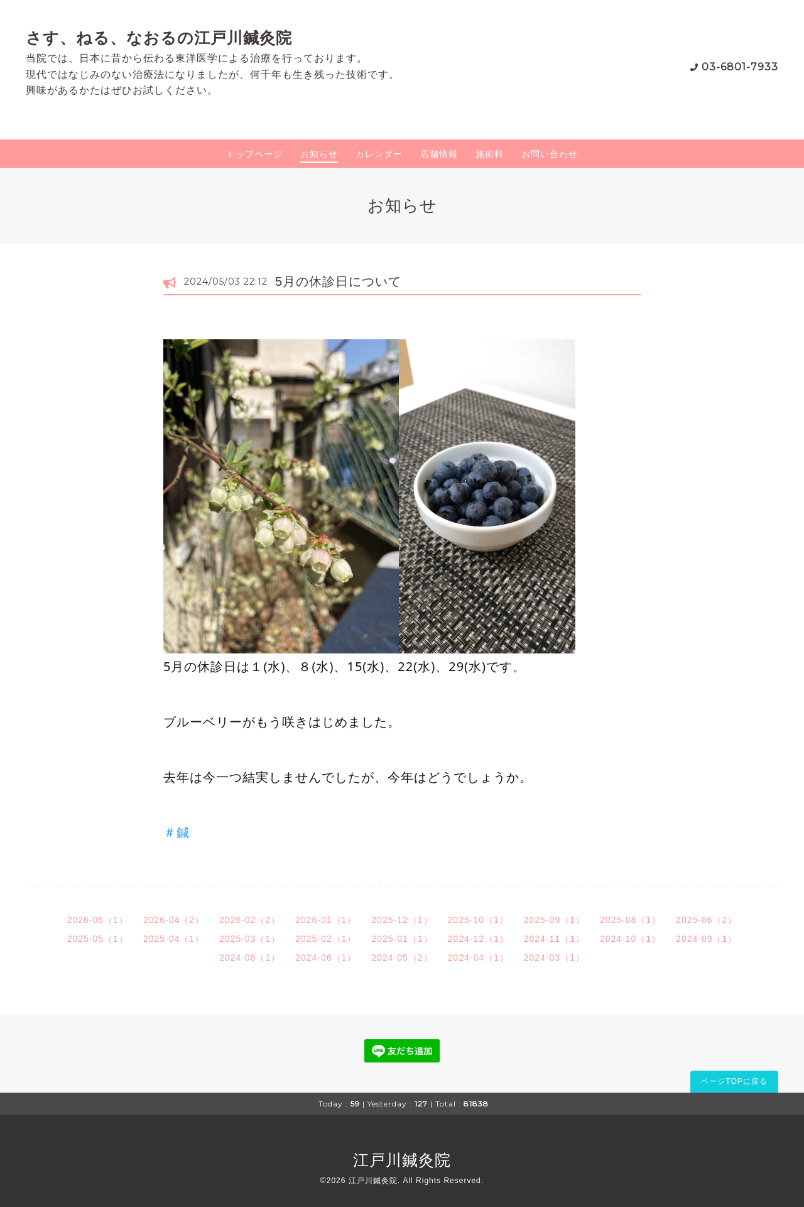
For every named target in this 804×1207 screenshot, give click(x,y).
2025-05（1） (97, 939)
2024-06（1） (325, 958)
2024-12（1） (478, 939)
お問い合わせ (549, 154)
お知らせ (319, 154)
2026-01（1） (325, 920)
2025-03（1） (249, 939)
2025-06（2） (706, 920)
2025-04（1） (173, 939)
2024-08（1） (249, 958)
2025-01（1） (401, 939)
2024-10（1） (630, 939)
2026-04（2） (173, 920)
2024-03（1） (554, 958)
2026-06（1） (97, 920)
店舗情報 (439, 154)
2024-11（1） (554, 939)
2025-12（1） (401, 920)
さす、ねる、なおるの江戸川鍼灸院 (159, 37)
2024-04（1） (478, 958)
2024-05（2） (401, 958)
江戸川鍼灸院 (402, 1160)
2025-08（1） (630, 920)
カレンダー (379, 154)
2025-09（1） (554, 920)
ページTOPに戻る (734, 1081)
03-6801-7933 (740, 67)
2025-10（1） (478, 920)
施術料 (489, 154)
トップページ (254, 154)
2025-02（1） (325, 939)
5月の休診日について (338, 281)
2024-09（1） (706, 939)
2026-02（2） (249, 920)
